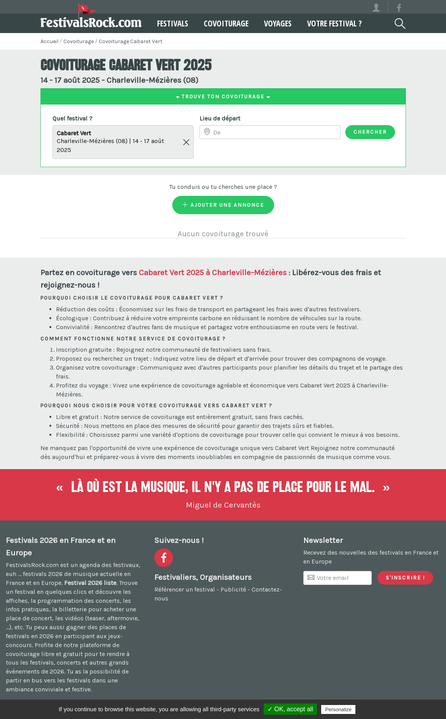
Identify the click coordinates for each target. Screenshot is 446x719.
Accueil (49, 41)
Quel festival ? (72, 118)
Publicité (233, 589)
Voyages (278, 23)
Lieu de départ (219, 118)
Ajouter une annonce (223, 205)
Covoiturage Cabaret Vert (131, 41)
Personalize (338, 709)
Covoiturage (226, 23)
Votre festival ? (334, 23)
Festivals (172, 23)
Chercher (370, 132)
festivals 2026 (43, 574)
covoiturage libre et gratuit (44, 654)
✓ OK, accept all (290, 709)
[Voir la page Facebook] (399, 9)
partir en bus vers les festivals (48, 680)
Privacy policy (376, 709)
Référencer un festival (184, 589)
